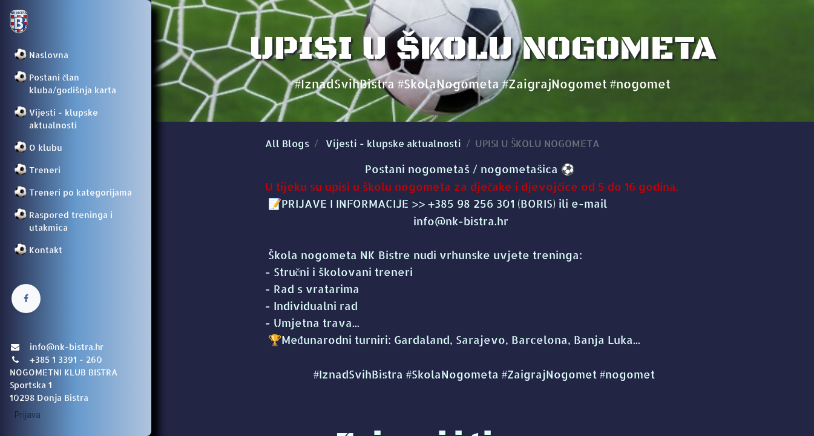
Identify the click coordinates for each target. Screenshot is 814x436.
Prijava (28, 415)
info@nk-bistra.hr (386, 221)
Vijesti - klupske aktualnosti (393, 143)
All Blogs (287, 143)
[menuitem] (76, 55)
